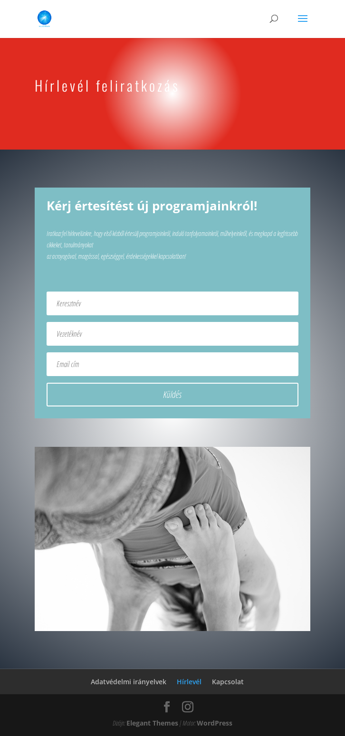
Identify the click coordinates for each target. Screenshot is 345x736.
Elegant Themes (152, 722)
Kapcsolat (228, 681)
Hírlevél (189, 681)
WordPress (214, 722)
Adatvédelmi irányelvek (128, 681)
